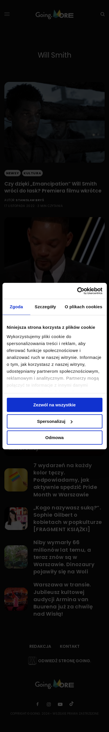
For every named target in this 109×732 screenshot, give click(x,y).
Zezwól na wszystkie (54, 404)
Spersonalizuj (54, 421)
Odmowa (54, 437)
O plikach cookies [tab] (83, 306)
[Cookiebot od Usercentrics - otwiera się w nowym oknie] (77, 291)
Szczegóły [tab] (45, 306)
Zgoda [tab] (16, 306)
